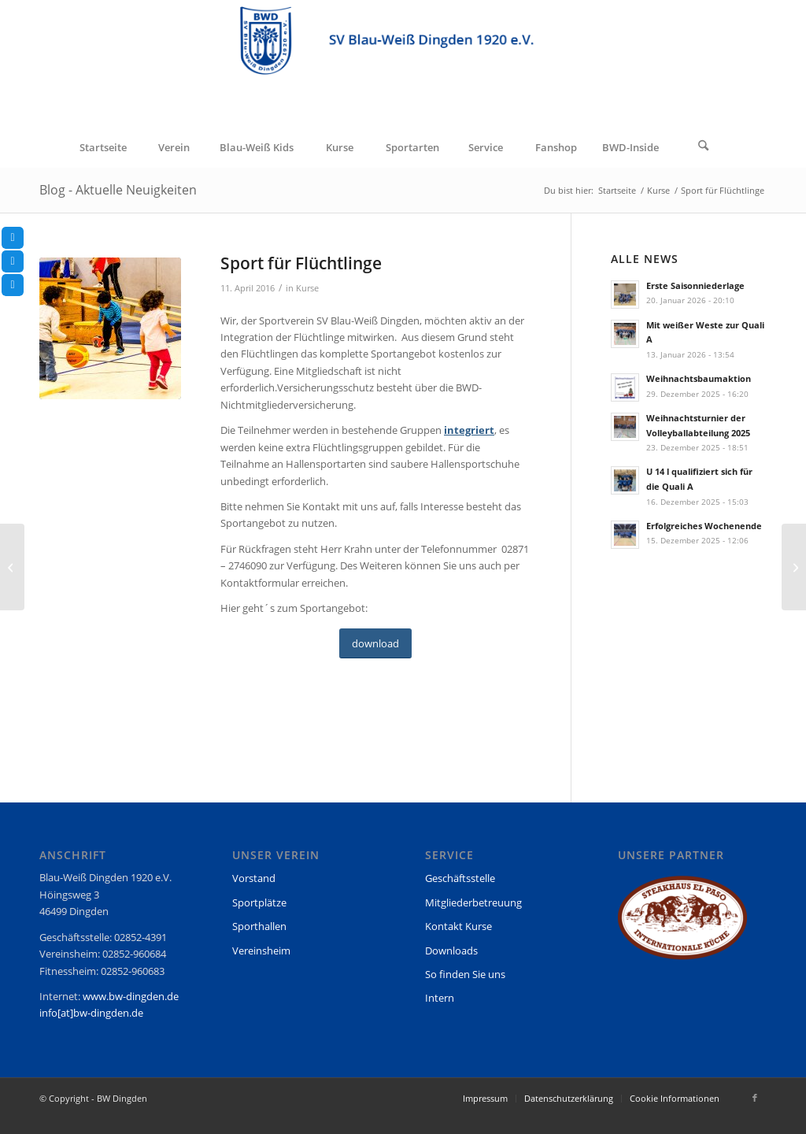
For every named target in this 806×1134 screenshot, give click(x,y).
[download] (375, 643)
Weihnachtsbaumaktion (698, 378)
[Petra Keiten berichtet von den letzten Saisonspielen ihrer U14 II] (794, 567)
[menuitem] (102, 147)
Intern (439, 998)
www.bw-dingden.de (131, 996)
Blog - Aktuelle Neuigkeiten (118, 189)
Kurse (307, 288)
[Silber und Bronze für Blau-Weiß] (12, 567)
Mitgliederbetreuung (473, 902)
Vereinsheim (261, 950)
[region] (682, 925)
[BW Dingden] (403, 64)
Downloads (451, 950)
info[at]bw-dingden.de (91, 1013)
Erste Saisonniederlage (695, 285)
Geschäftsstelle (460, 878)
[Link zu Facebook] (755, 1098)
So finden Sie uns (465, 974)
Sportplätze (259, 902)
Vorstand (253, 878)
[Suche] (703, 147)
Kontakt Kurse (458, 926)
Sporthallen (259, 926)
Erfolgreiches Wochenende (704, 526)
